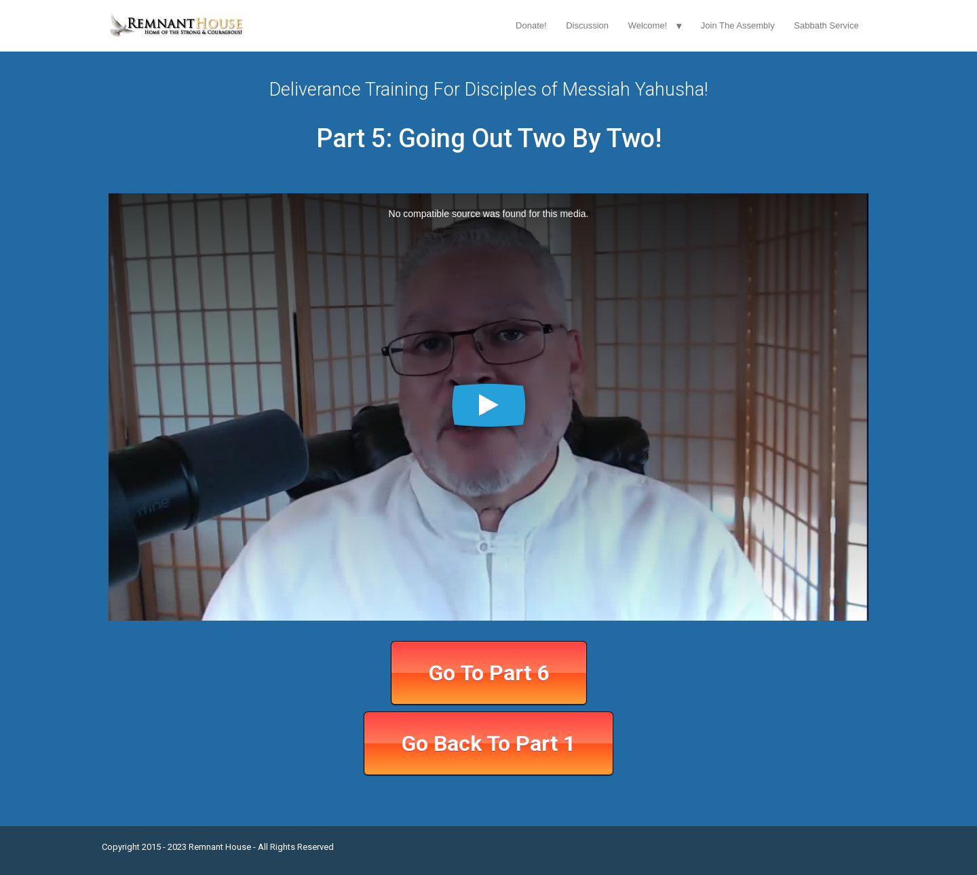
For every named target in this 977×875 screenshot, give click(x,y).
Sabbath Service (826, 25)
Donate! (531, 25)
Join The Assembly (738, 25)
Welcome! (648, 25)
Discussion (587, 25)
